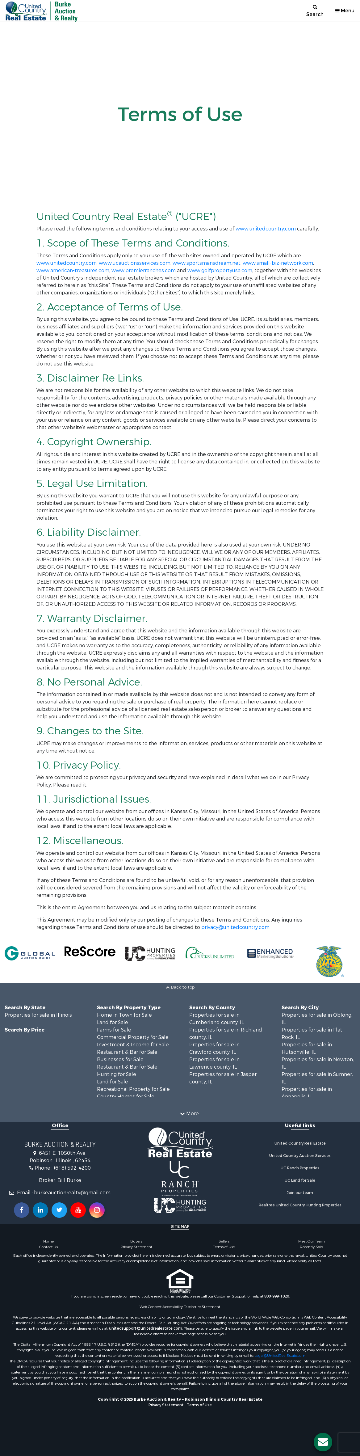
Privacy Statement (136, 1246)
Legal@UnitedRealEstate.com (280, 1355)
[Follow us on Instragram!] (97, 1210)
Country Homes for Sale (125, 1096)
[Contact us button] (323, 1442)
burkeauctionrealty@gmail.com (72, 1192)
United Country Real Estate (300, 1143)
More (189, 1113)
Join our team (300, 1192)
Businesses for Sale (120, 1059)
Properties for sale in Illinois (38, 1015)
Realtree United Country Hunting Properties (300, 1205)
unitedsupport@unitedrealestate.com (145, 1328)
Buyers (136, 1241)
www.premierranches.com (143, 270)
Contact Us (48, 1246)
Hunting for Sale (116, 1074)
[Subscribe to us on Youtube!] (78, 1210)
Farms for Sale (114, 1030)
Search (315, 11)
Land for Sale (112, 1022)
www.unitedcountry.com (266, 229)
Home (48, 1241)
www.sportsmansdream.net (207, 263)
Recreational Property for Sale (133, 1089)
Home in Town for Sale (124, 1015)
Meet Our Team (311, 1241)
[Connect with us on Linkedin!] (40, 1210)
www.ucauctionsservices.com (134, 263)
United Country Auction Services (300, 1155)
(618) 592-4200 (72, 1168)
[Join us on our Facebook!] (21, 1210)
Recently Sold (311, 1246)
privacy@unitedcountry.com (235, 927)
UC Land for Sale (300, 1180)
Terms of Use (224, 1246)
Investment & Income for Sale (133, 1044)
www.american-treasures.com (72, 270)
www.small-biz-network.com (278, 263)
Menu (344, 10)
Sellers (224, 1241)
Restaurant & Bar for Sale (127, 1052)
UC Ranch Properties (300, 1168)
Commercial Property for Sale (133, 1037)
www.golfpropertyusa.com (219, 270)
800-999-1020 (276, 1296)
